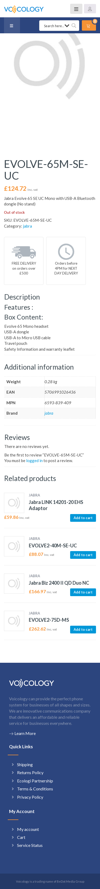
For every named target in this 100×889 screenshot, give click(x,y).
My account (28, 829)
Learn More (22, 733)
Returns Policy (30, 772)
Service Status (30, 845)
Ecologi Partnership (35, 780)
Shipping (25, 764)
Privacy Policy (30, 796)
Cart (21, 837)
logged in (34, 460)
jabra (27, 226)
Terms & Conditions (35, 788)
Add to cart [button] (83, 518)
